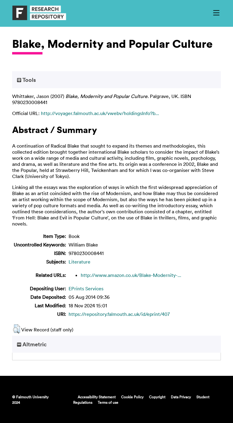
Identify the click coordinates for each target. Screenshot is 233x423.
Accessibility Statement (97, 397)
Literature (79, 262)
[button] (16, 329)
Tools (26, 79)
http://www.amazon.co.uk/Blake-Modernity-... (131, 275)
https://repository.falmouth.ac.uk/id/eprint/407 (119, 314)
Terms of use (108, 402)
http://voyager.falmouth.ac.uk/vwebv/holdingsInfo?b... (100, 113)
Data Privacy (181, 397)
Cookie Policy (132, 397)
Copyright (157, 397)
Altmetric (32, 344)
